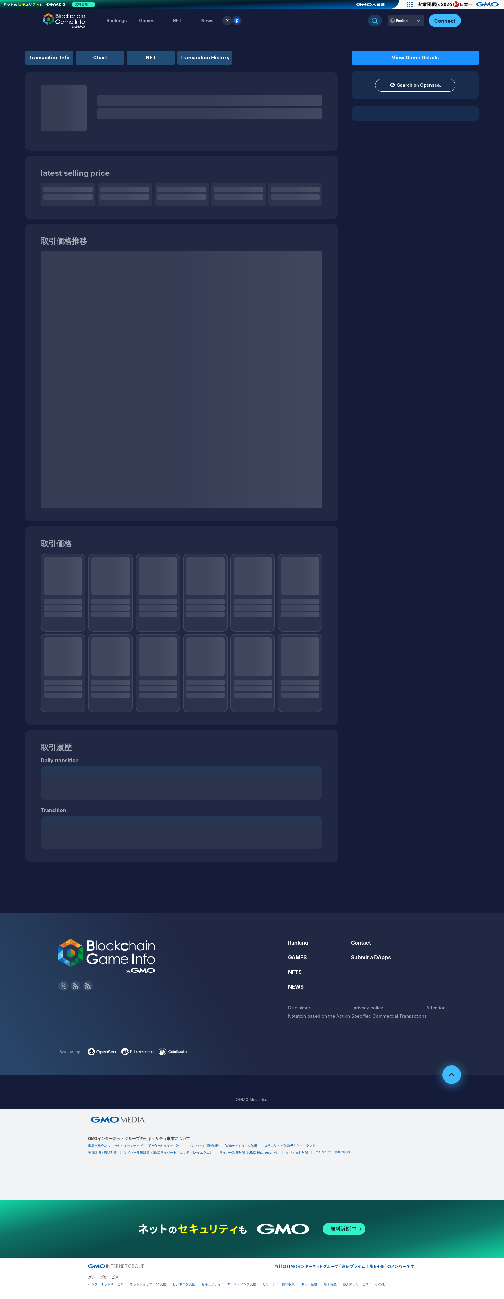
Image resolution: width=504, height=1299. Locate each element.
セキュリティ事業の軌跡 (332, 1152)
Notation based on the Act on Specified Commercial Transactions (357, 1016)
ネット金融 (309, 1284)
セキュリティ (211, 1284)
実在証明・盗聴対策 (102, 1152)
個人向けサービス (356, 1284)
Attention (436, 1007)
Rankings (116, 20)
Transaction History (205, 57)
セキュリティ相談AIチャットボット (289, 1145)
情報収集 (288, 1284)
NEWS (296, 986)
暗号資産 (330, 1284)
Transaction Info (49, 57)
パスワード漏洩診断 (204, 1146)
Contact (361, 942)
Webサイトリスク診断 (241, 1146)
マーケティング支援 (241, 1284)
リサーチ (269, 1284)
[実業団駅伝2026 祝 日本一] (459, 4)
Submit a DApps (371, 957)
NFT (177, 20)
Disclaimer (299, 1007)
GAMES (297, 957)
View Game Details (415, 57)
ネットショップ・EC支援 (148, 1284)
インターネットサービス (105, 1284)
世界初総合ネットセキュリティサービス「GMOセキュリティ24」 (135, 1146)
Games (147, 20)
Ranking (298, 942)
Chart (100, 57)
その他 (380, 1284)
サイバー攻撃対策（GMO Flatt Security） (249, 1152)
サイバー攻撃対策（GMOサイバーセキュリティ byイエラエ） (168, 1152)
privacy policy (368, 1007)
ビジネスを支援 (184, 1284)
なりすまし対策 (297, 1152)
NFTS (295, 972)
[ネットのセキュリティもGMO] (49, 4)
